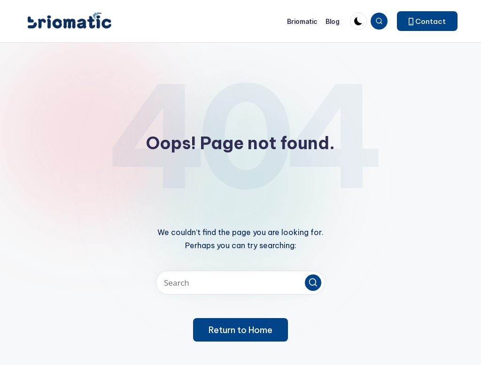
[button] (427, 21)
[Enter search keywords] (240, 283)
